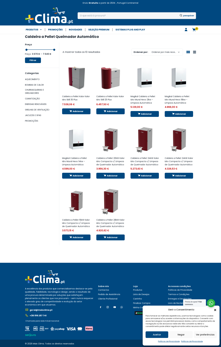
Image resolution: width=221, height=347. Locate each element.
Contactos (103, 289)
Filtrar (33, 60)
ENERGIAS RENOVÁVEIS (35, 104)
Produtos (137, 289)
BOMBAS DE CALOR (34, 84)
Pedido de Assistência (109, 294)
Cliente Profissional (107, 298)
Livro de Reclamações (179, 303)
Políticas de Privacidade (169, 341)
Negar (181, 334)
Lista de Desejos (141, 294)
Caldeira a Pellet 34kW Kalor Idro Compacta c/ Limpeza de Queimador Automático (145, 161)
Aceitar (157, 334)
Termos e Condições (178, 294)
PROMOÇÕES (55, 29)
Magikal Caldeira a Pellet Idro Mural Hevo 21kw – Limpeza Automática (143, 99)
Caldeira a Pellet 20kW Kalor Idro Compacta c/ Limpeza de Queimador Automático (110, 161)
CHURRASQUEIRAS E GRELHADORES (34, 91)
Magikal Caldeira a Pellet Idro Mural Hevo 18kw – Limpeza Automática (177, 99)
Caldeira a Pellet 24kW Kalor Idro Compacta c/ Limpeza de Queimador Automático (179, 161)
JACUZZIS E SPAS (33, 115)
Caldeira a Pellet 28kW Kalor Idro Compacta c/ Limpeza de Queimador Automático (110, 223)
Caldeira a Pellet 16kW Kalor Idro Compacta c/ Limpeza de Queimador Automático (76, 223)
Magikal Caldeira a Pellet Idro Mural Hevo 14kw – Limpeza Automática (74, 161)
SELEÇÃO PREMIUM (98, 29)
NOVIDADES (75, 29)
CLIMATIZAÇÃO (32, 98)
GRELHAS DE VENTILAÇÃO (37, 109)
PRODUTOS (34, 29)
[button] (215, 309)
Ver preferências (205, 334)
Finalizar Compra (141, 303)
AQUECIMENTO (32, 79)
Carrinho (137, 298)
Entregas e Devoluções (179, 298)
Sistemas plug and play (130, 29)
